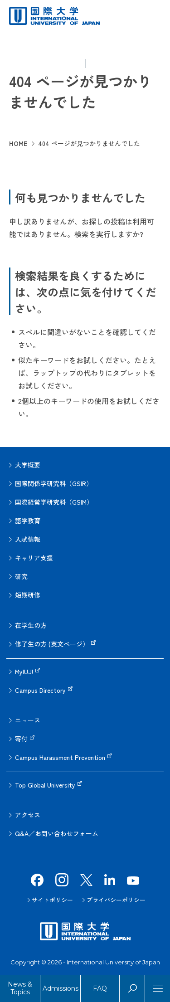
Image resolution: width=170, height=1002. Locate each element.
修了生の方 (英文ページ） (52, 643)
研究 (21, 576)
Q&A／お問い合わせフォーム (56, 833)
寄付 (21, 738)
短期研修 (27, 594)
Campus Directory (40, 690)
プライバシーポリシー (116, 899)
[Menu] (157, 988)
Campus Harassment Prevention (60, 757)
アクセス (27, 814)
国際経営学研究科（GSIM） (54, 501)
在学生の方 (31, 625)
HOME (18, 143)
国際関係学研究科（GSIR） (53, 483)
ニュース (27, 720)
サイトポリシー (52, 899)
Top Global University (45, 784)
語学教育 (27, 520)
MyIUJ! (24, 671)
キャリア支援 (34, 557)
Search (132, 988)
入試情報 (27, 539)
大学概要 (27, 464)
